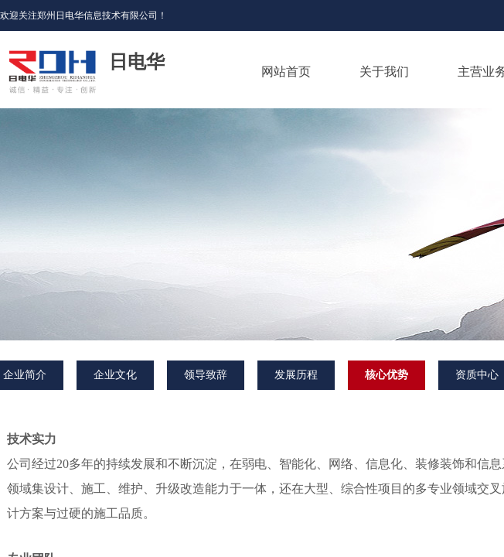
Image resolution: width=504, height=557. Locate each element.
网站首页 (286, 71)
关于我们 (384, 71)
